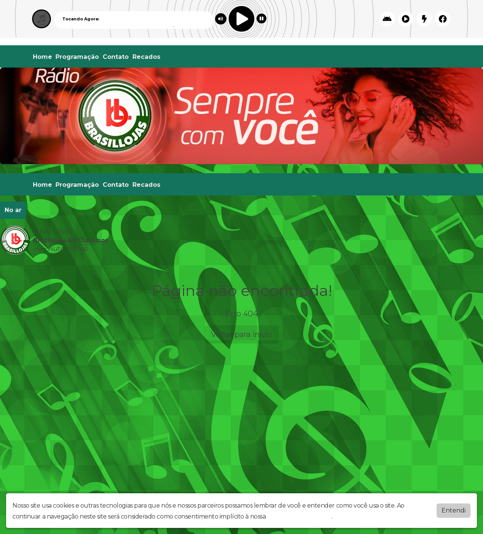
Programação (77, 56)
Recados (146, 56)
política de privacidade (299, 516)
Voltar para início (241, 334)
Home (42, 56)
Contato (116, 56)
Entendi (453, 510)
